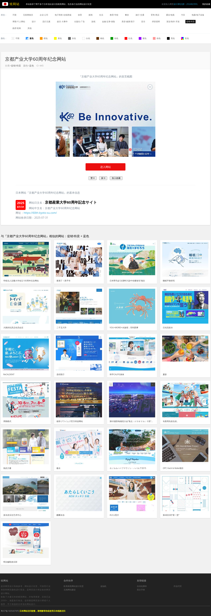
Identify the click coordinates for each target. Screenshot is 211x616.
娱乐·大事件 (62, 21)
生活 (101, 14)
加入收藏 (116, 178)
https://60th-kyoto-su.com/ (40, 213)
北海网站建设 (70, 589)
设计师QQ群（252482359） (186, 4)
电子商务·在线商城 (63, 14)
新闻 (91, 14)
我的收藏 (206, 4)
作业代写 (178, 586)
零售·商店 (155, 14)
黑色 (171, 38)
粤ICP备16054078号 (10, 611)
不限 (14, 14)
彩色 (185, 38)
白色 (86, 38)
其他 (30, 28)
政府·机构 (16, 28)
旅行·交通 (140, 14)
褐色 (100, 38)
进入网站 (105, 167)
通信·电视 (170, 14)
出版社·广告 (79, 21)
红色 (128, 38)
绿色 (114, 38)
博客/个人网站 (18, 21)
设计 (34, 21)
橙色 (44, 38)
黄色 (58, 38)
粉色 (157, 38)
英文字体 (141, 589)
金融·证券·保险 (108, 21)
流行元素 (46, 21)
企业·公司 (44, 14)
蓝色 (30, 38)
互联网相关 (28, 14)
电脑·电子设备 (198, 14)
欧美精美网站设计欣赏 (74, 586)
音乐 (143, 21)
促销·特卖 (190, 21)
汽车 (183, 14)
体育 (80, 14)
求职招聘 (156, 21)
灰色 (72, 38)
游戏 (93, 21)
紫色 (143, 38)
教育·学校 (114, 14)
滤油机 (103, 586)
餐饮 (127, 14)
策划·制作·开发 (172, 21)
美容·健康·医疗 (128, 21)
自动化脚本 (142, 586)
